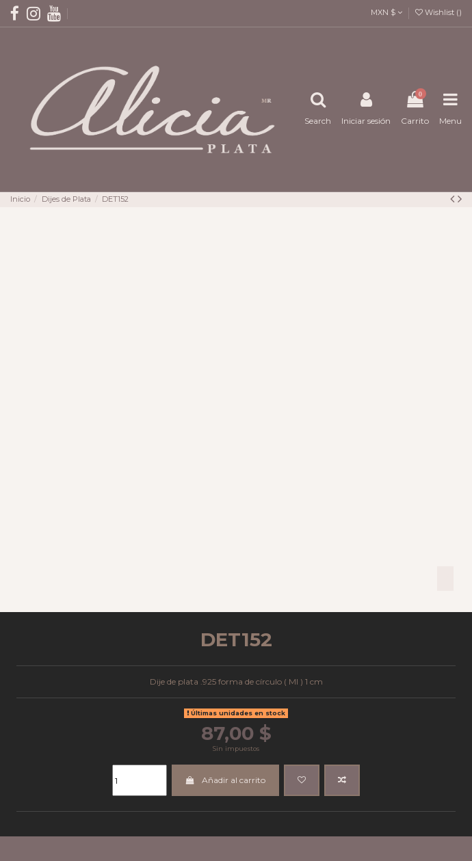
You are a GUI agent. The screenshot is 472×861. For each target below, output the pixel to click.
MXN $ (386, 12)
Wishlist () (438, 12)
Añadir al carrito (225, 780)
